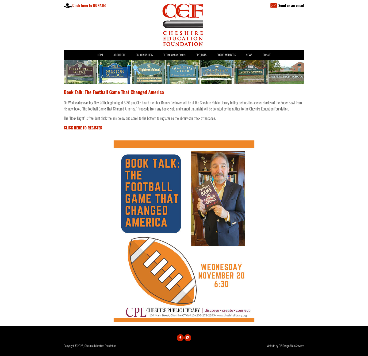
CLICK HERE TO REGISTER (83, 128)
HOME (100, 54)
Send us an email (291, 5)
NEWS (249, 54)
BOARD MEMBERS (226, 54)
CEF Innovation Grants (174, 54)
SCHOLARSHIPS (144, 54)
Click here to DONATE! (89, 5)
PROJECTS (201, 54)
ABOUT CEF (119, 54)
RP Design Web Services (291, 345)
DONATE (267, 54)
